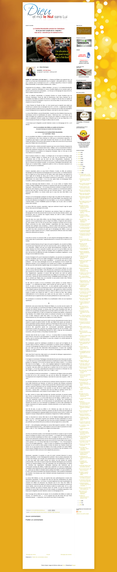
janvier (81, 166)
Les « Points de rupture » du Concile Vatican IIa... (85, 316)
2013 (79, 154)
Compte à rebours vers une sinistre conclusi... (84, 187)
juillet (80, 504)
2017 (79, 162)
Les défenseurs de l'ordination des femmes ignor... (85, 458)
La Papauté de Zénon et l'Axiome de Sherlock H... (84, 323)
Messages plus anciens (66, 554)
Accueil (48, 554)
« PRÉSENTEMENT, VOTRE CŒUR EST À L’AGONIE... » (85, 484)
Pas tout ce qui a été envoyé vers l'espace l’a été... (85, 240)
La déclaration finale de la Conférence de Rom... (85, 234)
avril (80, 172)
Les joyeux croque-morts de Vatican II (84, 336)
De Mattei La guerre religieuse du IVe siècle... (83, 473)
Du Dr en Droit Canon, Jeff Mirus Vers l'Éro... (85, 411)
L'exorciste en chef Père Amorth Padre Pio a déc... (84, 180)
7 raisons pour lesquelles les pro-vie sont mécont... (85, 376)
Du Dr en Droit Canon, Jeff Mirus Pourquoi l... (85, 469)
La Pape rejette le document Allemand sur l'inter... (85, 357)
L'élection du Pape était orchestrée (84, 444)
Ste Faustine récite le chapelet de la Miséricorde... (84, 285)
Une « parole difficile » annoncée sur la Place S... (85, 277)
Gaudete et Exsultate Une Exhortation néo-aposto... (85, 262)
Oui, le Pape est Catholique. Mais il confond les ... (84, 448)
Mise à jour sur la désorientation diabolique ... (83, 492)
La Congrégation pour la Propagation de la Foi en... (84, 352)
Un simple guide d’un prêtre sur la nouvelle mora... (84, 388)
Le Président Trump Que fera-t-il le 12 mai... (84, 441)
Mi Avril (80, 237)
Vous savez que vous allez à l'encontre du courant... (85, 371)
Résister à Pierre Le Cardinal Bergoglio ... (84, 266)
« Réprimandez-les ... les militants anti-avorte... (85, 281)
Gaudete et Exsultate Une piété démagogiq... (85, 296)
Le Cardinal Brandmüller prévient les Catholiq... (85, 231)
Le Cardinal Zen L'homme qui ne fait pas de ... (85, 292)
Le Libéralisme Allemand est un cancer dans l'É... (85, 480)
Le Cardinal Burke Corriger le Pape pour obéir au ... (84, 211)
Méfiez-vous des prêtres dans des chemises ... (84, 194)
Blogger (74, 565)
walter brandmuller (56, 512)
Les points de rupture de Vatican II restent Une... (85, 422)
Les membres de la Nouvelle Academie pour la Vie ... (84, 433)
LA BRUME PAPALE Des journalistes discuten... (85, 466)
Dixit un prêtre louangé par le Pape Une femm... (85, 184)
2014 (79, 156)
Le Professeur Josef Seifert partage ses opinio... (84, 418)
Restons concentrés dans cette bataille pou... (85, 488)
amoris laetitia (33, 512)
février (80, 168)
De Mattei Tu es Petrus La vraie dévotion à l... (85, 273)
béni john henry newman (42, 512)
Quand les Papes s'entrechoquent (83, 319)
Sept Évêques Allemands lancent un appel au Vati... (85, 198)
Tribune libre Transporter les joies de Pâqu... (84, 299)
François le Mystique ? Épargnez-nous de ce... (85, 414)
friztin (64, 565)
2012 (79, 152)
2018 (79, 164)
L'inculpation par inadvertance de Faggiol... (83, 462)
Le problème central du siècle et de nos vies (84, 339)
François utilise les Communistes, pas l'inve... (84, 348)
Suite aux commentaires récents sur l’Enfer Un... (85, 190)
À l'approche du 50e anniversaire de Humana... (83, 257)
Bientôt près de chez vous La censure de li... (85, 380)
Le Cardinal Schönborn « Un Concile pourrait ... (85, 228)
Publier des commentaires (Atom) (40, 557)
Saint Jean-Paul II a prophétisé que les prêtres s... (84, 307)
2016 (79, 160)
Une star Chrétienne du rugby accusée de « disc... (84, 303)
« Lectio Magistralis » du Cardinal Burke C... (84, 249)
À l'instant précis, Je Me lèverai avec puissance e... (85, 175)
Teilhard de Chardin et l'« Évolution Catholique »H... (85, 407)
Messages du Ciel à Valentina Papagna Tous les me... (84, 207)
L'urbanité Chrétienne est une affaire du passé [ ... (85, 477)
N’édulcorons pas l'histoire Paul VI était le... (85, 367)
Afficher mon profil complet (82, 513)
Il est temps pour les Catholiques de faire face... (84, 312)
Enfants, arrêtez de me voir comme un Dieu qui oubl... (85, 328)
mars (80, 170)
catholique (49, 512)
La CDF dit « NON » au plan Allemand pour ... (84, 364)
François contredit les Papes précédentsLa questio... (84, 253)
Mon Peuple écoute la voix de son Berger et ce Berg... (85, 202)
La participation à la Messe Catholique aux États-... (85, 384)
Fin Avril (81, 391)
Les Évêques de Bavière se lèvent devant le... (84, 224)
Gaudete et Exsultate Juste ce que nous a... (84, 289)
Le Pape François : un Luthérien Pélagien (84, 361)
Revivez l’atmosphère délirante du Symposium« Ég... (84, 270)
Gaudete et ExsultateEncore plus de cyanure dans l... (84, 403)
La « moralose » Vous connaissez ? (84, 426)
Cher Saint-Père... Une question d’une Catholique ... (84, 220)
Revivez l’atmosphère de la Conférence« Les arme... (84, 343)
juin (80, 502)
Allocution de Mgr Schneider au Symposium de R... (84, 245)
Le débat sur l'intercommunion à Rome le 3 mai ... (84, 497)
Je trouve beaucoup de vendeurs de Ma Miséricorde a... (84, 453)
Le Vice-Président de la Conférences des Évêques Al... (84, 437)
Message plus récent (31, 554)
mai (80, 500)
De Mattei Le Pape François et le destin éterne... (84, 216)
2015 (79, 158)
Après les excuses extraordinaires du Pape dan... (85, 332)
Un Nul (79, 511)
